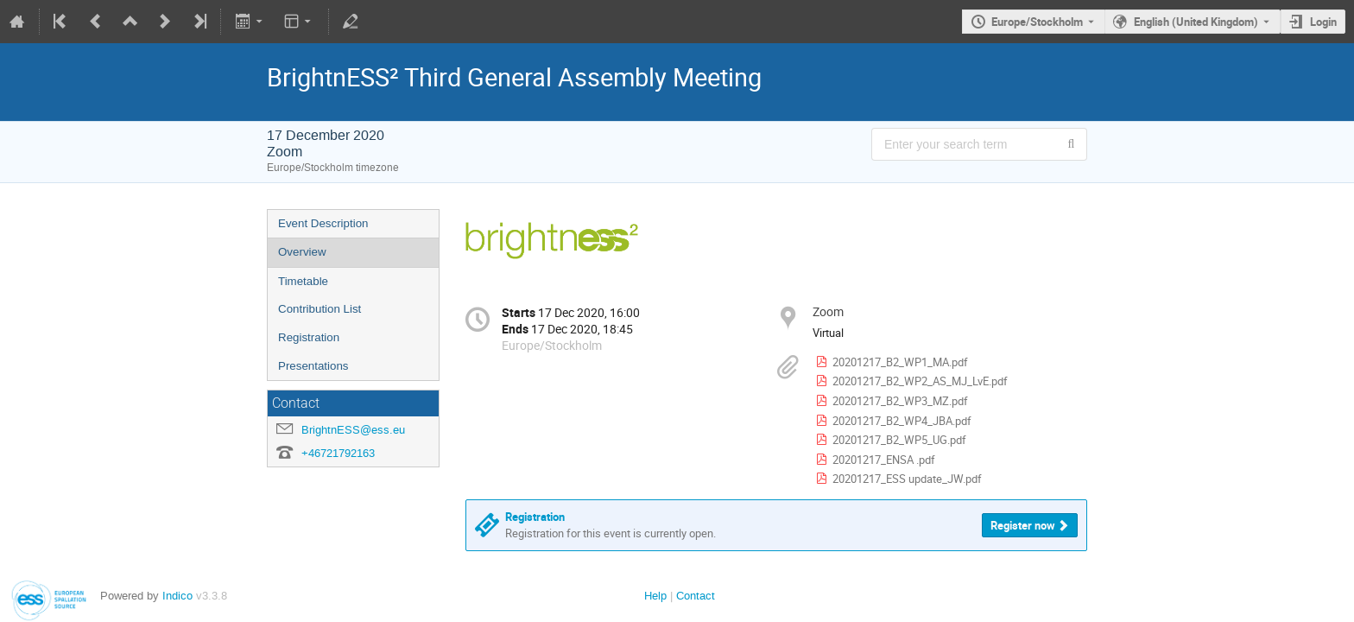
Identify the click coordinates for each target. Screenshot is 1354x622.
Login (1323, 21)
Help (655, 595)
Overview (302, 251)
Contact (695, 595)
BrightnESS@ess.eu (353, 429)
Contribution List (319, 308)
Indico (177, 595)
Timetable (303, 281)
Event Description (323, 223)
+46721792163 (338, 453)
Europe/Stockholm (1037, 21)
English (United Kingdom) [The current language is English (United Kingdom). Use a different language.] (1196, 21)
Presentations (313, 365)
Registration (308, 337)
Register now (1022, 525)
